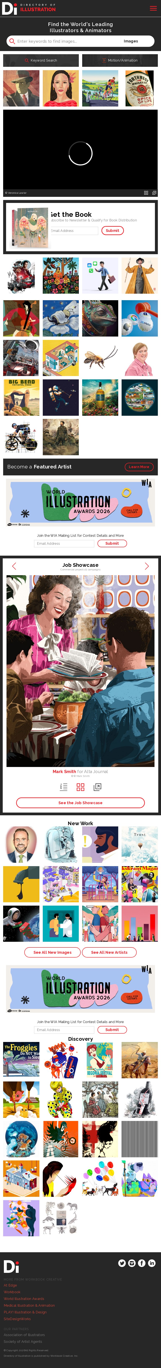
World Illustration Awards (24, 1299)
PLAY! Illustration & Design (25, 1312)
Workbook (12, 1292)
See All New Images (52, 952)
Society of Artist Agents (23, 1342)
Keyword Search (41, 60)
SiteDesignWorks (17, 1319)
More (139, 467)
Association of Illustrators (24, 1335)
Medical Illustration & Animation (29, 1305)
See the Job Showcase (80, 803)
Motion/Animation (120, 60)
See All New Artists (109, 952)
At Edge (10, 1285)
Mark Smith (64, 771)
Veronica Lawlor (17, 192)
